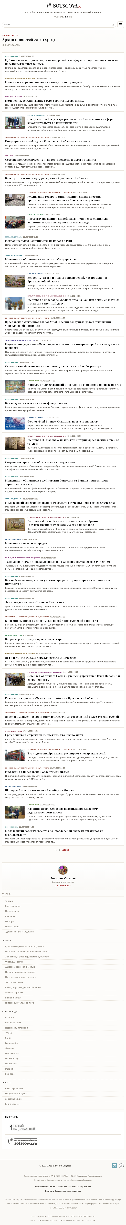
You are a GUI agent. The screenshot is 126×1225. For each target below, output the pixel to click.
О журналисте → (63, 886)
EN (70, 17)
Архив (15, 35)
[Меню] (120, 24)
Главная (6, 35)
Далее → (67, 849)
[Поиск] (56, 24)
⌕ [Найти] (113, 24)
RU (66, 17)
